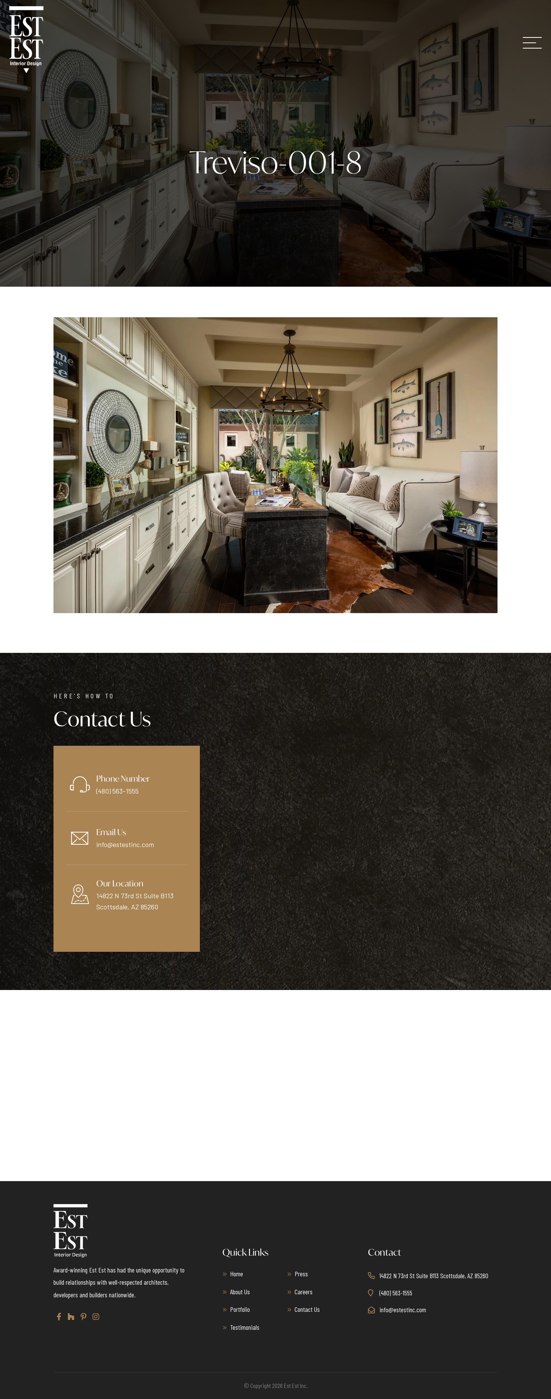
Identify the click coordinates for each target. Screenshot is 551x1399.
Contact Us (307, 1309)
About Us (240, 1291)
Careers (304, 1291)
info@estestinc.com (125, 844)
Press (301, 1273)
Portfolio (240, 1309)
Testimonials (244, 1327)
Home (236, 1273)
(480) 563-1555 (117, 791)
